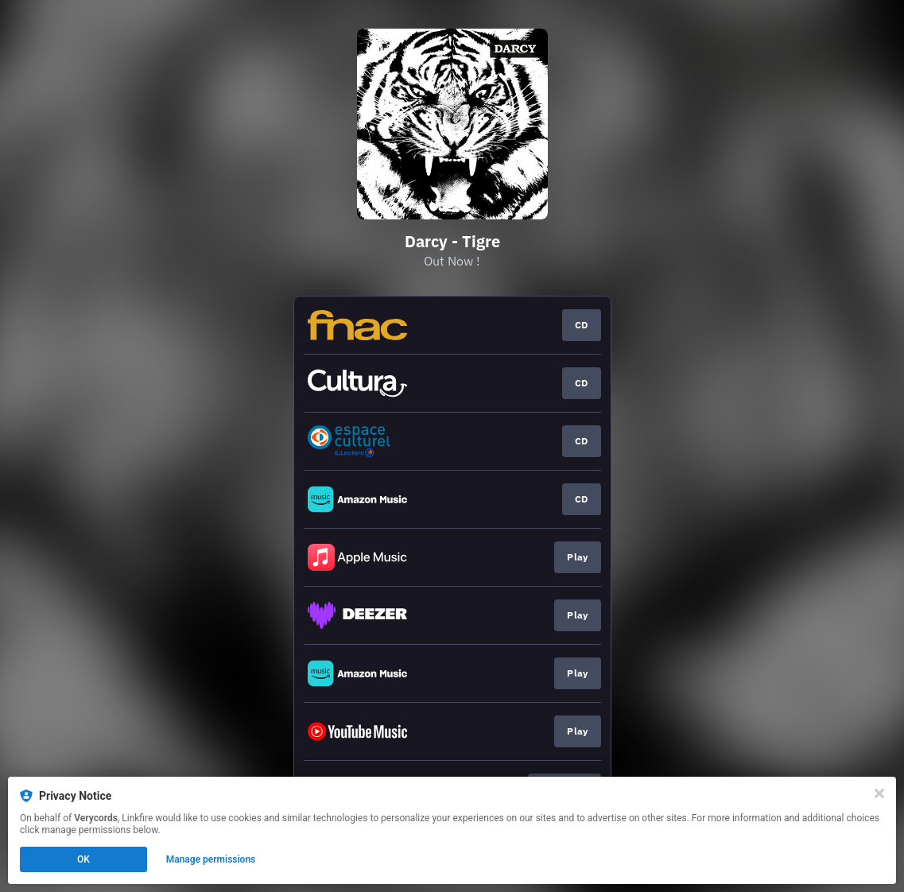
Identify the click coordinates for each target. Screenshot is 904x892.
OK (83, 859)
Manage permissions (211, 859)
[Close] (879, 793)
